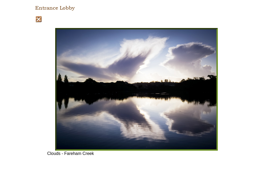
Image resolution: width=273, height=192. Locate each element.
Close (38, 19)
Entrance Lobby (55, 8)
